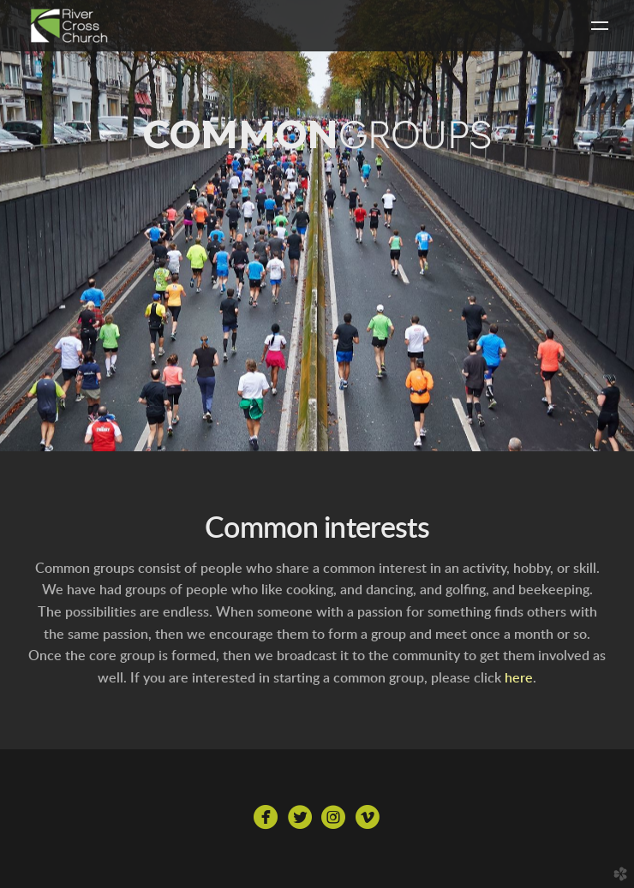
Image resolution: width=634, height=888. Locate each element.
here (519, 678)
